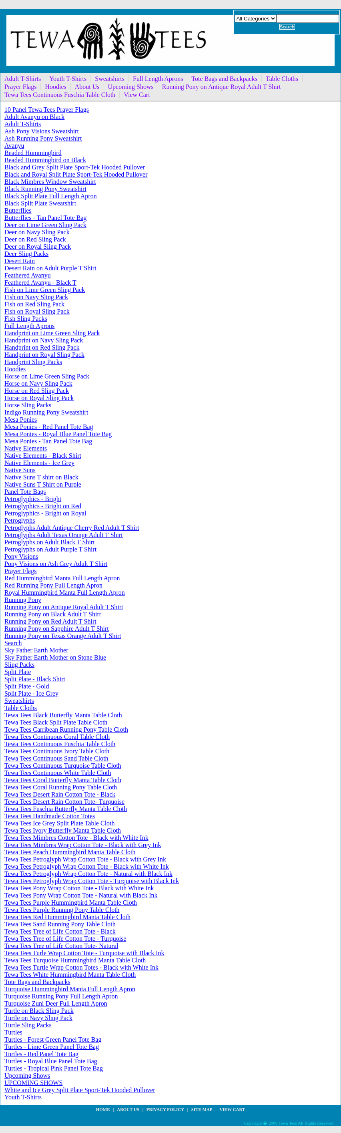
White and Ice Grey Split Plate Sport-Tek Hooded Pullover (79, 1090)
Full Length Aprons (158, 78)
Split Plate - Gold (26, 686)
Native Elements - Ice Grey (39, 462)
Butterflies (18, 210)
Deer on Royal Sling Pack (37, 246)
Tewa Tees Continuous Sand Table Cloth (56, 758)
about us (128, 1109)
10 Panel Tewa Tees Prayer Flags (46, 109)
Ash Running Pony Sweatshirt (43, 138)
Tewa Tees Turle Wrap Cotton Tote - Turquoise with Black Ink (84, 953)
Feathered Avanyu (27, 275)
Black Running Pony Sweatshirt (45, 188)
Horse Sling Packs (27, 405)
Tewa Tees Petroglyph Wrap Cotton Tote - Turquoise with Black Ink (91, 880)
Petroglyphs (19, 520)
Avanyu (14, 145)
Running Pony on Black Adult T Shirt (52, 614)
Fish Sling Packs (25, 318)
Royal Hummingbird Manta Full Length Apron (64, 592)
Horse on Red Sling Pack (36, 390)
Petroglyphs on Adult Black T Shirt (49, 542)
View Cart (137, 94)
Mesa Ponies (20, 419)
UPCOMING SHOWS (33, 1082)
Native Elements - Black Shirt (42, 455)
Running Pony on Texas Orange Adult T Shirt (62, 635)
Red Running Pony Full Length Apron (53, 585)
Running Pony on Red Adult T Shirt (50, 621)
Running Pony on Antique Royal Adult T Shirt (221, 86)
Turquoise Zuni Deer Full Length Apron (55, 1003)
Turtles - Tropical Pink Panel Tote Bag (53, 1068)
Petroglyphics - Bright (32, 498)
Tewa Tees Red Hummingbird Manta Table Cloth (67, 917)
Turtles (13, 1032)
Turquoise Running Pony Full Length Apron (61, 996)
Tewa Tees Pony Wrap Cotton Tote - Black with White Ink (79, 888)
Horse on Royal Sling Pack (39, 397)
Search (13, 643)
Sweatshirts (109, 78)
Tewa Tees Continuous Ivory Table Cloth (56, 751)
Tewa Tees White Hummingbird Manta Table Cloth (70, 974)
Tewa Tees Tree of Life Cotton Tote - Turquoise (65, 938)
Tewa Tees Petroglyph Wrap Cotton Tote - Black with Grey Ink (85, 859)
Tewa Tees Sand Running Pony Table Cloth (60, 924)
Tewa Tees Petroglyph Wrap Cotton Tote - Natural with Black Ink (88, 873)
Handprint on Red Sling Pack (42, 347)
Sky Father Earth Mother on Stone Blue (55, 657)
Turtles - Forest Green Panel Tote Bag (52, 1039)
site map (202, 1109)
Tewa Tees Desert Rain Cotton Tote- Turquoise (64, 801)
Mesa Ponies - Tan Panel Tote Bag (48, 441)
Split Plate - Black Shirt (34, 679)
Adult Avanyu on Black (34, 116)
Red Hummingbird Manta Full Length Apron (62, 578)
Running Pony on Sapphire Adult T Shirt (56, 628)
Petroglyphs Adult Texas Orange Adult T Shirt (63, 534)
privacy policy (165, 1109)
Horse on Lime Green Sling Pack (46, 376)
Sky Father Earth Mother (36, 650)
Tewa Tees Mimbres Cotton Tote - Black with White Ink (76, 837)
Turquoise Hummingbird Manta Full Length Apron (69, 989)
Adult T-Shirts (22, 78)
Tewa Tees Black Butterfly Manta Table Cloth (63, 715)
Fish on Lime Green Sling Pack (44, 289)
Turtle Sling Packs (28, 1025)
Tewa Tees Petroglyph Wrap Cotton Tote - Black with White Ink (86, 866)
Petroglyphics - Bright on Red (42, 506)
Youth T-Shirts (67, 78)
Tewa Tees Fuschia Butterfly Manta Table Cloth (65, 808)
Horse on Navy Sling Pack (38, 383)
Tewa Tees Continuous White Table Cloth (57, 772)
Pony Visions (21, 556)
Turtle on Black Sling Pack (39, 1010)
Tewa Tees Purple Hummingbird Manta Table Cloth (70, 902)
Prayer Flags (20, 86)
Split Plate (17, 671)
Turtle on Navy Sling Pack (38, 1017)
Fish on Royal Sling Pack (37, 311)
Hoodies (55, 86)
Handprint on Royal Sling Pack (44, 354)
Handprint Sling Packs (33, 361)
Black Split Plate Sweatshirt (40, 203)
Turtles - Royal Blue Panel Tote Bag (50, 1061)
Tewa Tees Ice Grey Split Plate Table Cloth (59, 823)
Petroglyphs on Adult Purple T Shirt (50, 549)
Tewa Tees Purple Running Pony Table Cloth (62, 909)
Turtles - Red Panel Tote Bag (41, 1053)
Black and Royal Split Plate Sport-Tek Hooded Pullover (76, 174)
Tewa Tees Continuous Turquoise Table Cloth (62, 765)
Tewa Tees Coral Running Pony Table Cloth (60, 787)
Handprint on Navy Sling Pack (43, 340)
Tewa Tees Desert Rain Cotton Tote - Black (59, 794)
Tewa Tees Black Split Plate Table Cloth (55, 722)
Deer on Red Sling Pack (35, 239)
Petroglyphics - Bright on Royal (45, 513)
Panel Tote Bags (25, 491)
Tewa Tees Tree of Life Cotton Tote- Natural (61, 945)
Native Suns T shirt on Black (41, 477)
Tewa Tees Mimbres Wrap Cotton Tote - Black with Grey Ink (82, 844)
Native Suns (20, 470)
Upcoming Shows (131, 86)
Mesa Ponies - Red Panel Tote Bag (48, 426)
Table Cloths (282, 78)
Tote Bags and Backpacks (224, 78)
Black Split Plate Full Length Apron (50, 196)
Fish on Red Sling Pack (34, 304)
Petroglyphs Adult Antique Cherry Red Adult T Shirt (71, 527)
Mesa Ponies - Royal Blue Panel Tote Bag (58, 434)
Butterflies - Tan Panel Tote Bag (45, 217)
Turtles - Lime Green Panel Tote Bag (51, 1046)
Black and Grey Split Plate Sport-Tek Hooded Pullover (74, 167)
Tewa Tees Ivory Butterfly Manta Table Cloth (62, 830)
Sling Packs (19, 664)
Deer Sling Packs (26, 253)
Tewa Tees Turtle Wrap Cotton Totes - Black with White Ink (81, 967)
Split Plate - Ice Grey (31, 693)
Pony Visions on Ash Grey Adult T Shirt (55, 563)
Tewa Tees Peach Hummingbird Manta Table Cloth (70, 852)
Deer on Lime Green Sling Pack (45, 224)
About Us (87, 86)
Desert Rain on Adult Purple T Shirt (50, 268)
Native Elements (25, 448)
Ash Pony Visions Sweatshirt (41, 131)
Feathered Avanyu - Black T (40, 282)
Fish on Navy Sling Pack (36, 297)
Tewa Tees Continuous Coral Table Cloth (57, 736)
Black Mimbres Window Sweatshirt (50, 181)
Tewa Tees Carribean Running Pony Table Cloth (66, 729)
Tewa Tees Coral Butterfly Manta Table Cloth (62, 780)
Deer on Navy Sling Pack (37, 232)
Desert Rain (19, 261)
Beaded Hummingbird (33, 152)
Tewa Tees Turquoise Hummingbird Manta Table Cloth (75, 960)
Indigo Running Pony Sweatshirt (46, 412)
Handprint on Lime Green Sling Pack (52, 333)
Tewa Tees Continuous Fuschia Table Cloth (59, 94)
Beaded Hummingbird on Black (45, 160)
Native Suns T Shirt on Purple (42, 484)
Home (103, 1109)
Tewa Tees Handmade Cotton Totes (49, 816)
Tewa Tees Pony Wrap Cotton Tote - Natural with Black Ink (81, 895)
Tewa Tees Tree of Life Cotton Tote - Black (60, 931)
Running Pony (22, 599)
